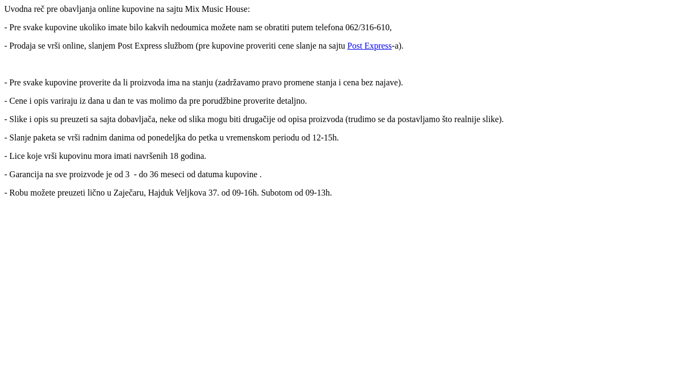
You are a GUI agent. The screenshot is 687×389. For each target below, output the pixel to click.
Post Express (369, 45)
